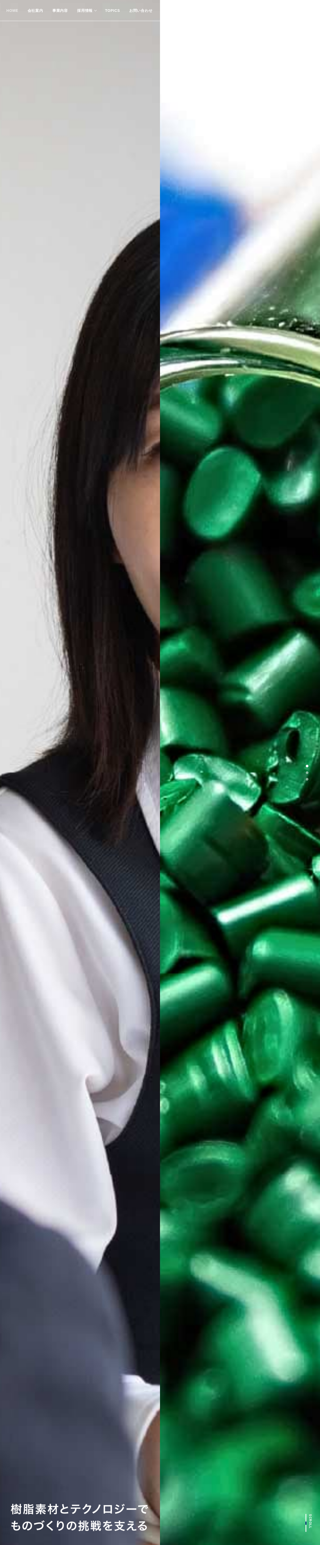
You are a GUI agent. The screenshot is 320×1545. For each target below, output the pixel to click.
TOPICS (112, 10)
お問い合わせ (141, 10)
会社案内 (35, 10)
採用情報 (85, 10)
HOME (12, 10)
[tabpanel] (160, 772)
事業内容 (60, 10)
